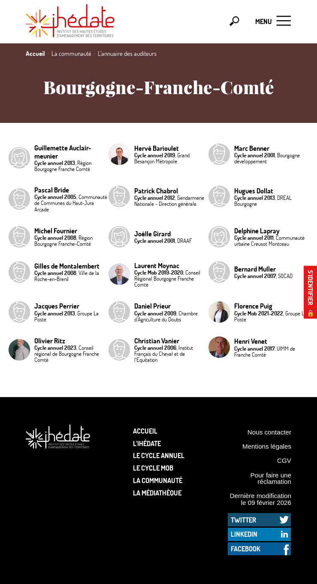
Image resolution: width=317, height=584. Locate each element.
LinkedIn (244, 533)
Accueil (145, 430)
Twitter (243, 519)
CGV (284, 460)
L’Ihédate (147, 443)
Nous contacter (269, 432)
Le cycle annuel (158, 455)
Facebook (245, 548)
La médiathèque (157, 492)
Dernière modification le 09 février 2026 (260, 499)
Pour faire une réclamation (271, 478)
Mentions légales (266, 446)
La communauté (157, 480)
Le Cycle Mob (153, 467)
